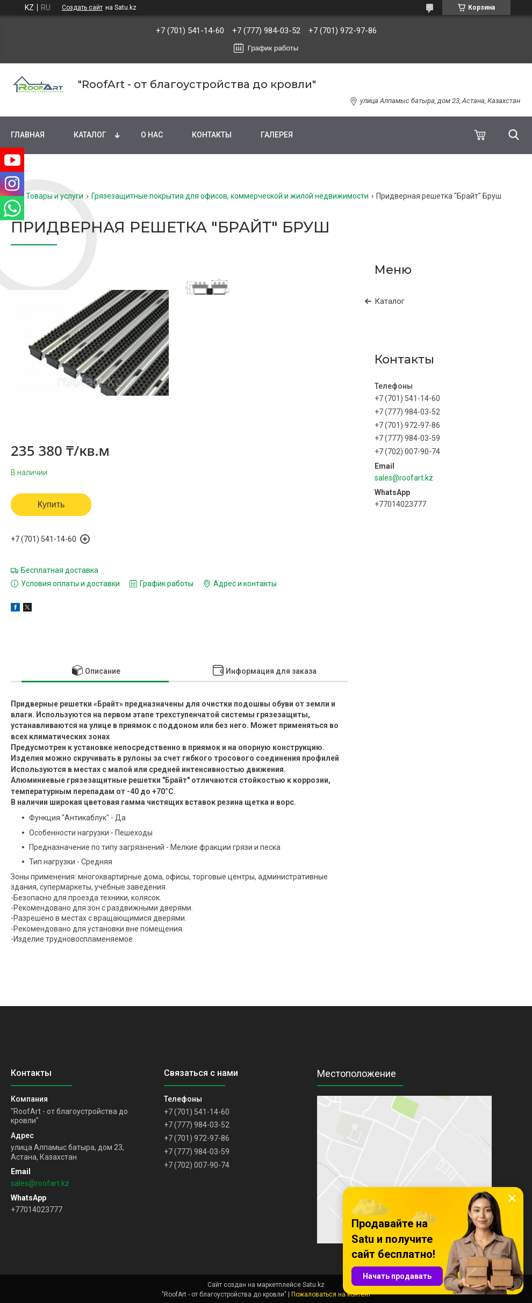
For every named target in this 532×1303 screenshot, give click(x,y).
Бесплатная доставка (59, 570)
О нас (152, 134)
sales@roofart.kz (404, 478)
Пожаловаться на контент (331, 1294)
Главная (28, 134)
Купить (51, 504)
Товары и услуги (54, 196)
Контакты (212, 134)
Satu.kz (314, 1285)
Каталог (90, 134)
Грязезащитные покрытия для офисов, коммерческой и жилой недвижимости (230, 196)
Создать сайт (82, 7)
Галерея (277, 134)
